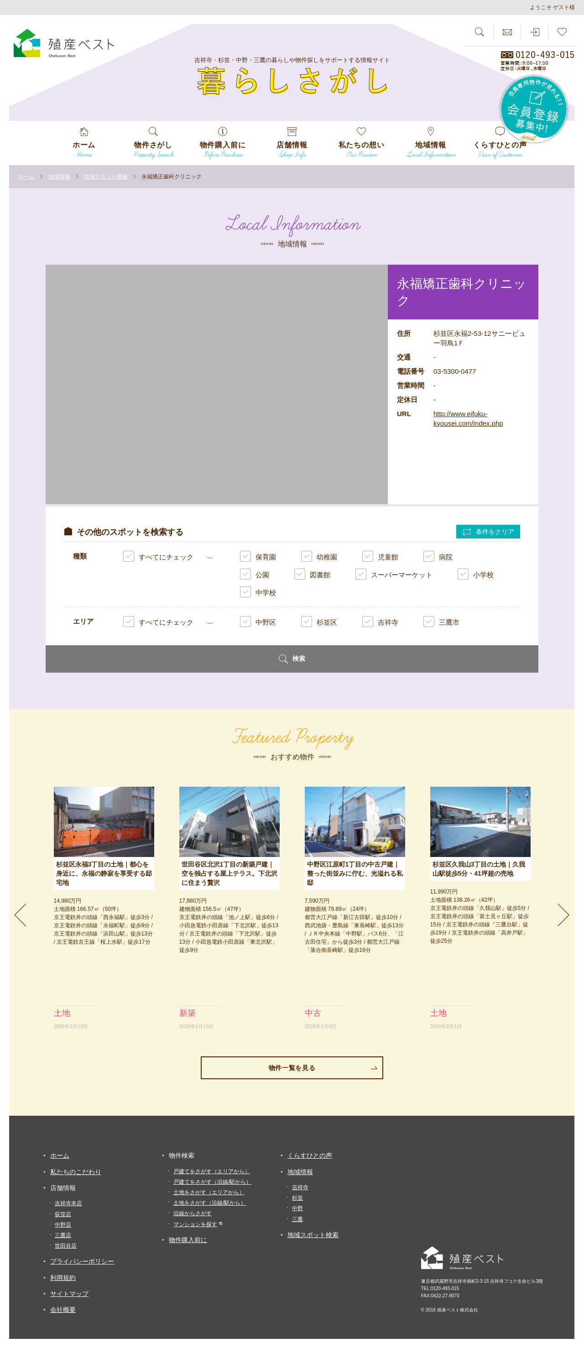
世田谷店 (66, 1246)
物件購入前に (188, 1240)
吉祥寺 (380, 621)
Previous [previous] (20, 915)
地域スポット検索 (313, 1234)
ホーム (59, 1155)
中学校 (258, 591)
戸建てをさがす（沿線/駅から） (212, 1182)
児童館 (380, 556)
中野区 (258, 621)
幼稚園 (319, 556)
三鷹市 (441, 621)
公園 (254, 574)
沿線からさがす (192, 1213)
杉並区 (319, 621)
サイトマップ (69, 1293)
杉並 (297, 1198)
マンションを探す (195, 1224)
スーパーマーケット (394, 574)
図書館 (312, 574)
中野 (297, 1208)
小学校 (476, 574)
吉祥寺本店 (68, 1203)
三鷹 (297, 1219)
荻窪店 (63, 1214)
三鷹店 (63, 1235)
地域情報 (300, 1172)
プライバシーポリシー (82, 1261)
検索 (292, 659)
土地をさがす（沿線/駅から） (209, 1203)
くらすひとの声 (309, 1155)
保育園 (258, 556)
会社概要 (63, 1309)
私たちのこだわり (75, 1172)
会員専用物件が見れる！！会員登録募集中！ (534, 109)
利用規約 (63, 1277)
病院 (438, 556)
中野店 (63, 1225)
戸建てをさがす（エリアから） (211, 1171)
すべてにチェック (158, 557)
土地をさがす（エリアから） (209, 1192)
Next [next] (563, 915)
